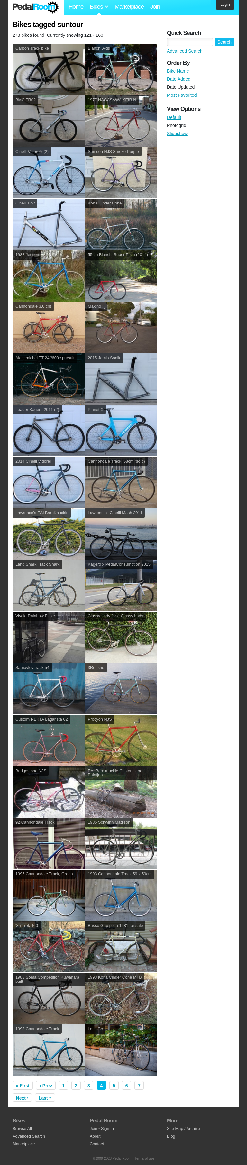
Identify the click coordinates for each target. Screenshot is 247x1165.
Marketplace (128, 6)
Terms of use (144, 1158)
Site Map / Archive (183, 1128)
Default (174, 117)
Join (155, 6)
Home (76, 6)
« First (23, 1085)
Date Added (178, 79)
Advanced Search (185, 51)
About (95, 1136)
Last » (45, 1097)
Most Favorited (182, 95)
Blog (171, 1136)
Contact (97, 1143)
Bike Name (178, 71)
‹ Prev (46, 1085)
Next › (22, 1097)
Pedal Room (36, 7)
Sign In (107, 1128)
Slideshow (177, 133)
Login (225, 4)
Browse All (22, 1128)
